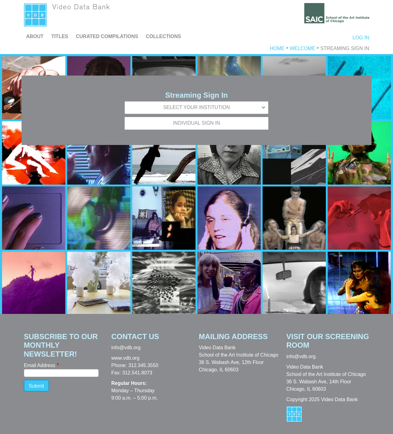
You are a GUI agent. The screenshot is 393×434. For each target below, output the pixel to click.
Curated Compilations (107, 36)
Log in (360, 37)
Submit (36, 386)
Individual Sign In (196, 123)
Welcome (302, 48)
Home (277, 48)
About (35, 36)
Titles (59, 36)
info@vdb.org (126, 347)
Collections (163, 36)
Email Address (39, 365)
